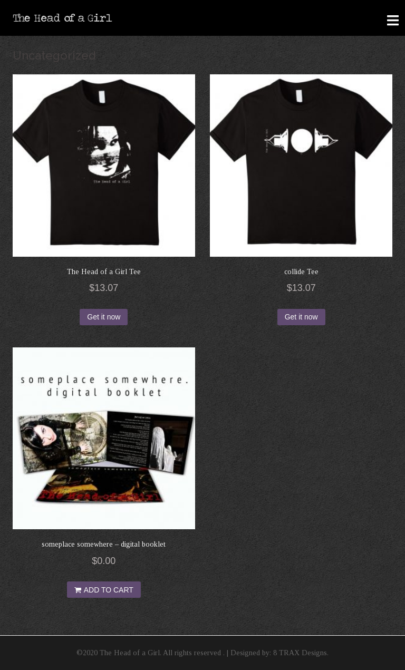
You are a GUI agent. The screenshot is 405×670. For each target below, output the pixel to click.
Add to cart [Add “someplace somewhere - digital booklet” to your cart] (108, 590)
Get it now (103, 317)
